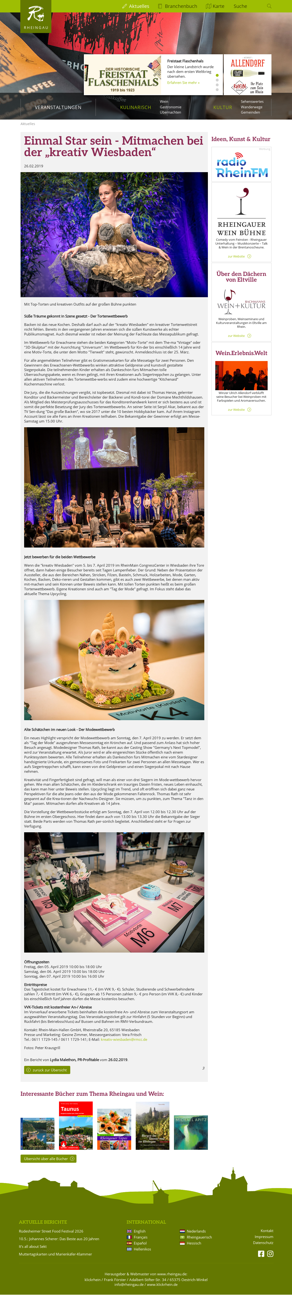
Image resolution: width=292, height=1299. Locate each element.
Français (140, 1241)
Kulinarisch (135, 107)
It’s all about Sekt (33, 1250)
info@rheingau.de (129, 1288)
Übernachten (170, 112)
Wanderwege (251, 106)
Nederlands (196, 1235)
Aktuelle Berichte (43, 1226)
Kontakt (267, 1235)
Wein (164, 101)
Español (140, 1247)
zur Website (236, 261)
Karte (218, 6)
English (140, 1235)
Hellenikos (142, 1253)
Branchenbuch (181, 6)
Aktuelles (139, 6)
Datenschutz (263, 1247)
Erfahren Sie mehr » (183, 82)
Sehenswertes (252, 101)
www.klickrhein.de (162, 1288)
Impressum (264, 1241)
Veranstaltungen (58, 107)
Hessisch (194, 1247)
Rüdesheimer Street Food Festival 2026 (51, 1235)
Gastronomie (170, 106)
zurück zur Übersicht (50, 1074)
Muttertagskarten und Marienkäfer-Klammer (55, 1258)
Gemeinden (250, 112)
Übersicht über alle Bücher (46, 1163)
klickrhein (93, 1284)
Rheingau (36, 27)
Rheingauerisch (199, 1241)
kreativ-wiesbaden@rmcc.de (124, 1043)
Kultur (222, 107)
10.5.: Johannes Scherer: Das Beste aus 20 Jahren (59, 1243)
